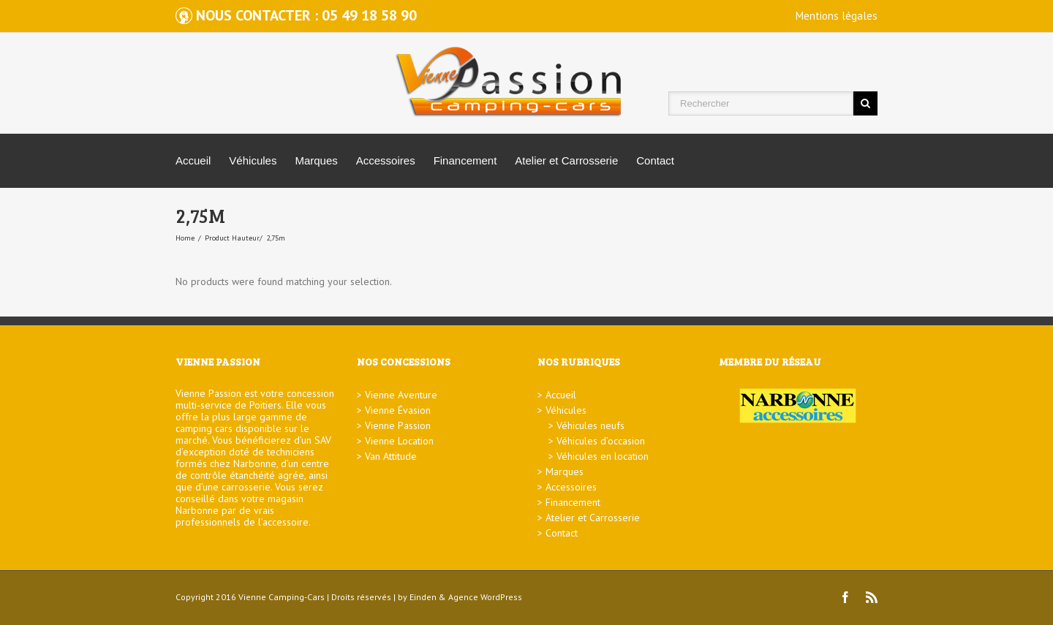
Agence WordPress (485, 596)
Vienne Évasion (398, 410)
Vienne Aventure (401, 394)
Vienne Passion (398, 425)
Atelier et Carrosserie (566, 160)
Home (185, 238)
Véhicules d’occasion (600, 440)
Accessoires (385, 160)
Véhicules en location (602, 456)
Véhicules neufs (590, 425)
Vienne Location (399, 440)
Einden (423, 596)
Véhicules (252, 160)
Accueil (193, 160)
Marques (316, 160)
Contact (655, 160)
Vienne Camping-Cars (281, 596)
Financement (465, 160)
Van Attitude (391, 456)
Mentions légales (837, 16)
